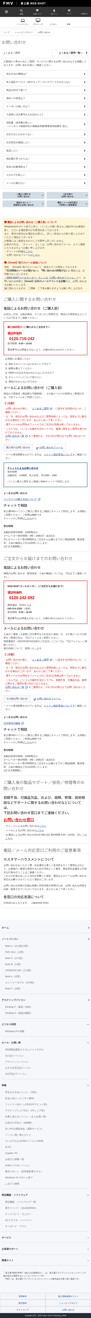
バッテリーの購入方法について (22, 499)
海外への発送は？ (15, 98)
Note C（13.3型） (14, 958)
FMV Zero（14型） (15, 952)
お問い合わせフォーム (49, 447)
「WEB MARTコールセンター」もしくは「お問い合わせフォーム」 (40, 277)
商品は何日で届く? (16, 90)
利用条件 (23, 1296)
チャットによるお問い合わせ (22, 468)
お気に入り (37, 14)
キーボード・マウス (15, 1226)
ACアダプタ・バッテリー (18, 1220)
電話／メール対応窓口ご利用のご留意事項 (67, 203)
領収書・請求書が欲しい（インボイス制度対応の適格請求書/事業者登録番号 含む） (37, 124)
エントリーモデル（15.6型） (20, 982)
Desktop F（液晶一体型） (19, 1007)
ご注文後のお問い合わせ (67, 195)
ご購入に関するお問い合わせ (23, 195)
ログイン (54, 14)
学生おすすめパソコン (21, 1092)
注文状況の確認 (14, 723)
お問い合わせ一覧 (16, 436)
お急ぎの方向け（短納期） (19, 1122)
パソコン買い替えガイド (18, 1134)
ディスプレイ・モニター (18, 1214)
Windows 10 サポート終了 (19, 1177)
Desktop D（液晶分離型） (19, 1013)
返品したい (12, 150)
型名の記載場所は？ (17, 166)
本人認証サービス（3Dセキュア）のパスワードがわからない (38, 82)
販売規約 (23, 1303)
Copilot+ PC (11, 1153)
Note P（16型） (13, 988)
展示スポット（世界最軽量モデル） (24, 1171)
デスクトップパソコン (13, 1000)
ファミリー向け (27, 1104)
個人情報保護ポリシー (68, 1296)
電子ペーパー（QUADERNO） (21, 1208)
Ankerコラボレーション (17, 1165)
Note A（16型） (13, 976)
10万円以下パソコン (16, 1074)
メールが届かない (15, 183)
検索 (21, 14)
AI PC (8, 1147)
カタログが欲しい (15, 175)
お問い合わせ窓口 (19, 820)
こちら (29, 251)
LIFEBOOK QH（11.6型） (19, 970)
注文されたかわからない (19, 134)
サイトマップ (23, 1310)
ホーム (5, 927)
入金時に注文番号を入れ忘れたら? (24, 114)
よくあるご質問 (42, 408)
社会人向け (20, 1098)
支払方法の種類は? (16, 73)
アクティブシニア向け (25, 1110)
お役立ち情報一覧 (14, 1159)
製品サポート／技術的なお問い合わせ (23, 203)
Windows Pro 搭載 (14, 1031)
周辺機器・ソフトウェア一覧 (20, 1202)
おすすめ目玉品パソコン (18, 1067)
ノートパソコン (23, 24)
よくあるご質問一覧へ (71, 52)
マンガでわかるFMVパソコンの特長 (24, 1141)
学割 (68, 24)
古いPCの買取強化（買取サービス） (24, 1128)
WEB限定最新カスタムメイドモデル (24, 1049)
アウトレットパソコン (17, 1061)
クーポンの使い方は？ (18, 106)
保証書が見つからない (18, 158)
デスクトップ (38, 24)
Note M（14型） (14, 964)
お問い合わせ (68, 1310)
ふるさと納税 (12, 1183)
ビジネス (53, 24)
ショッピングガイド (68, 1303)
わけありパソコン (14, 1055)
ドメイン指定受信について (58, 454)
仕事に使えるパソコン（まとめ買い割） (26, 1116)
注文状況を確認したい (18, 142)
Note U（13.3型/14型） (17, 946)
